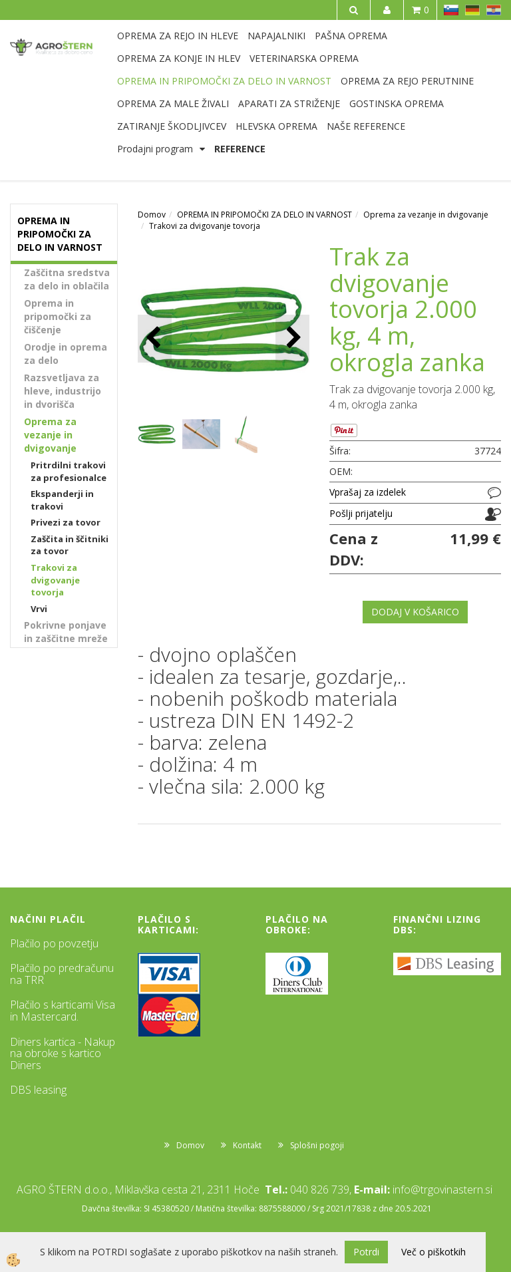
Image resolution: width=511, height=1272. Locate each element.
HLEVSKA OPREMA (276, 126)
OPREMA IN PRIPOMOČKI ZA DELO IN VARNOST (224, 81)
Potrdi (366, 1251)
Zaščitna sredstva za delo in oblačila (67, 279)
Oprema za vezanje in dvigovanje (50, 434)
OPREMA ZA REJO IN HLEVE (177, 35)
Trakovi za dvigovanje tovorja (55, 579)
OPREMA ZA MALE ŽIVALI (173, 103)
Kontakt (247, 1145)
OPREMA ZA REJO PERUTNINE (407, 81)
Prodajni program (155, 148)
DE (472, 10)
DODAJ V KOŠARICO (415, 611)
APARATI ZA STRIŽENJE (289, 103)
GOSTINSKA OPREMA (396, 103)
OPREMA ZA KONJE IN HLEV (178, 58)
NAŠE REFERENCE (366, 126)
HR (493, 10)
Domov (152, 214)
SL (451, 10)
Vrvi (39, 609)
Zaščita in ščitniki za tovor (69, 545)
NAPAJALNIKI (276, 35)
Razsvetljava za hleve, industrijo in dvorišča (62, 390)
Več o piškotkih (433, 1251)
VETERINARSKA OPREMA (304, 58)
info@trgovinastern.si (442, 1189)
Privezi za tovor (65, 522)
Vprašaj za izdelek (367, 492)
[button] (292, 338)
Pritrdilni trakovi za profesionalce (68, 471)
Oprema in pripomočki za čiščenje (57, 316)
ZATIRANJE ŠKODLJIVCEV (171, 126)
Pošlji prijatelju (361, 513)
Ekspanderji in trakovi (62, 500)
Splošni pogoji (317, 1145)
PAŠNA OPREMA (351, 35)
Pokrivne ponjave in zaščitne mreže (66, 632)
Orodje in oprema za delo (65, 354)
